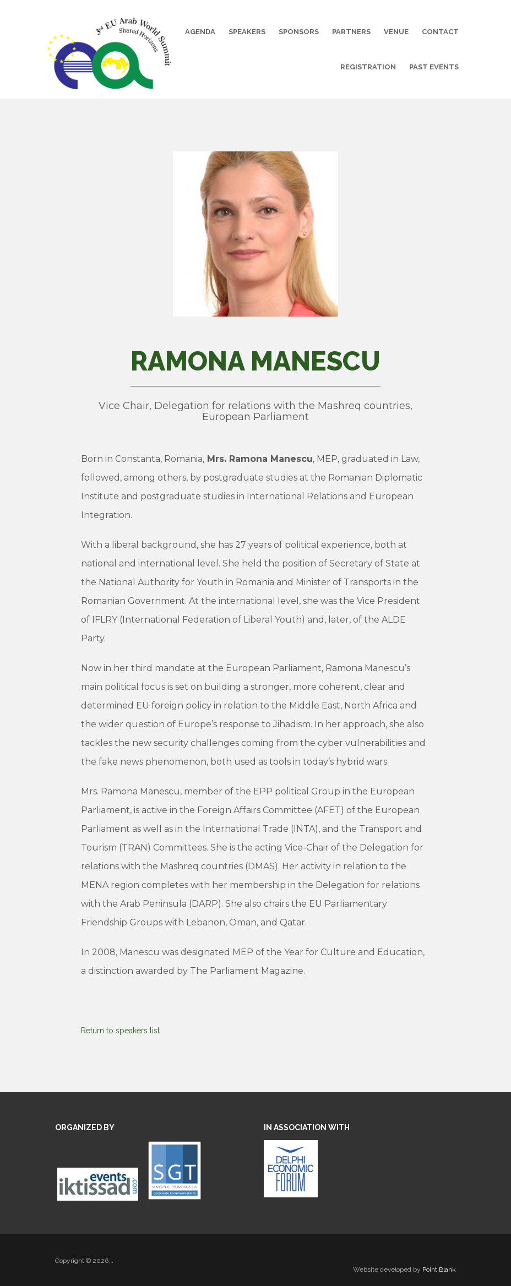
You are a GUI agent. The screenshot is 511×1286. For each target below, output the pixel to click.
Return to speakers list (120, 1030)
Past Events (434, 67)
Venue (396, 32)
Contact (440, 32)
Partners (351, 32)
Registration (368, 67)
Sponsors (299, 32)
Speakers (247, 32)
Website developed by (404, 1269)
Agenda (200, 32)
